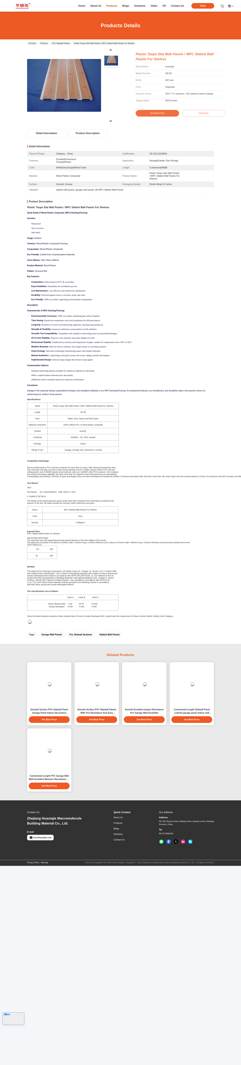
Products (44, 43)
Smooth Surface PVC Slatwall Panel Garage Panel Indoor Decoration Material (49, 711)
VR (164, 5)
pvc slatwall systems (80, 634)
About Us (118, 817)
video (154, 5)
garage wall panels (52, 634)
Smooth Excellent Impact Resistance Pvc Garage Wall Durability (144, 711)
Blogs (116, 828)
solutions (140, 5)
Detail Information (46, 133)
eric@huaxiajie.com (40, 837)
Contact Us (119, 840)
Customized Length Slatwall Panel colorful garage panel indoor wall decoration (192, 711)
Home (81, 5)
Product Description (88, 133)
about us (95, 5)
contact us (177, 5)
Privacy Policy (33, 862)
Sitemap (44, 862)
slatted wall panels (109, 634)
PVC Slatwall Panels (61, 43)
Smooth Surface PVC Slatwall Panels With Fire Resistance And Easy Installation (96, 711)
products (111, 5)
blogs (125, 5)
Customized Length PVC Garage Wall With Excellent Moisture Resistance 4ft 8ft (49, 778)
